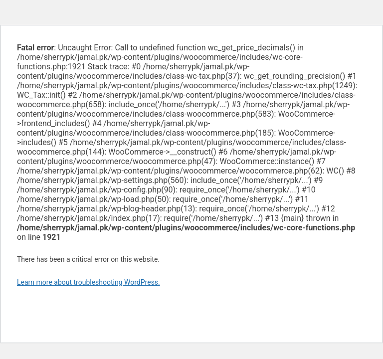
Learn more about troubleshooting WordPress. (88, 282)
